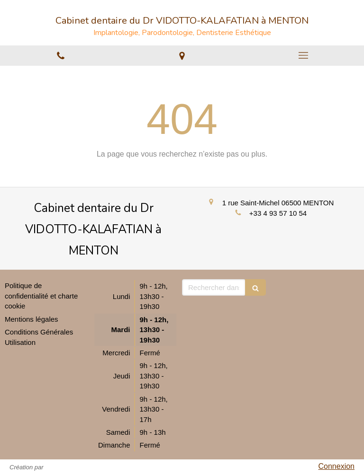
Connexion (336, 466)
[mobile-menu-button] (303, 55)
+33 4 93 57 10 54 (278, 213)
